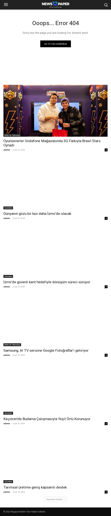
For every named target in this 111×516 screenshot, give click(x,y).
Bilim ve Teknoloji (12, 135)
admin (6, 149)
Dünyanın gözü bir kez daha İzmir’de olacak (37, 214)
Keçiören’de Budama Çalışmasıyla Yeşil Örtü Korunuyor (46, 419)
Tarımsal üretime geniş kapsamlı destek (35, 487)
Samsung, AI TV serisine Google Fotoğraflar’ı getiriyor (46, 350)
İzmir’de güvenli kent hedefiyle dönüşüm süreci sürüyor (46, 282)
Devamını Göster (55, 499)
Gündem (8, 208)
